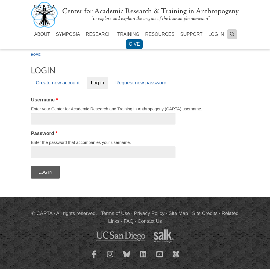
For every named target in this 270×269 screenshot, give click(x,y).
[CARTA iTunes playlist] (176, 253)
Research (99, 34)
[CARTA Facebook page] (94, 258)
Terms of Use (115, 213)
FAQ (129, 221)
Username (44, 100)
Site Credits (205, 213)
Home (35, 54)
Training (128, 34)
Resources (159, 34)
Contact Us (150, 221)
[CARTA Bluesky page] (127, 258)
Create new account (57, 83)
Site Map (178, 213)
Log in (216, 34)
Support (191, 34)
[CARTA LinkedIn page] (143, 258)
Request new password (141, 83)
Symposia (68, 34)
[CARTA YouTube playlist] (160, 258)
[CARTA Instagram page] (110, 258)
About (42, 34)
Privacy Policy (149, 213)
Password (44, 133)
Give (134, 44)
